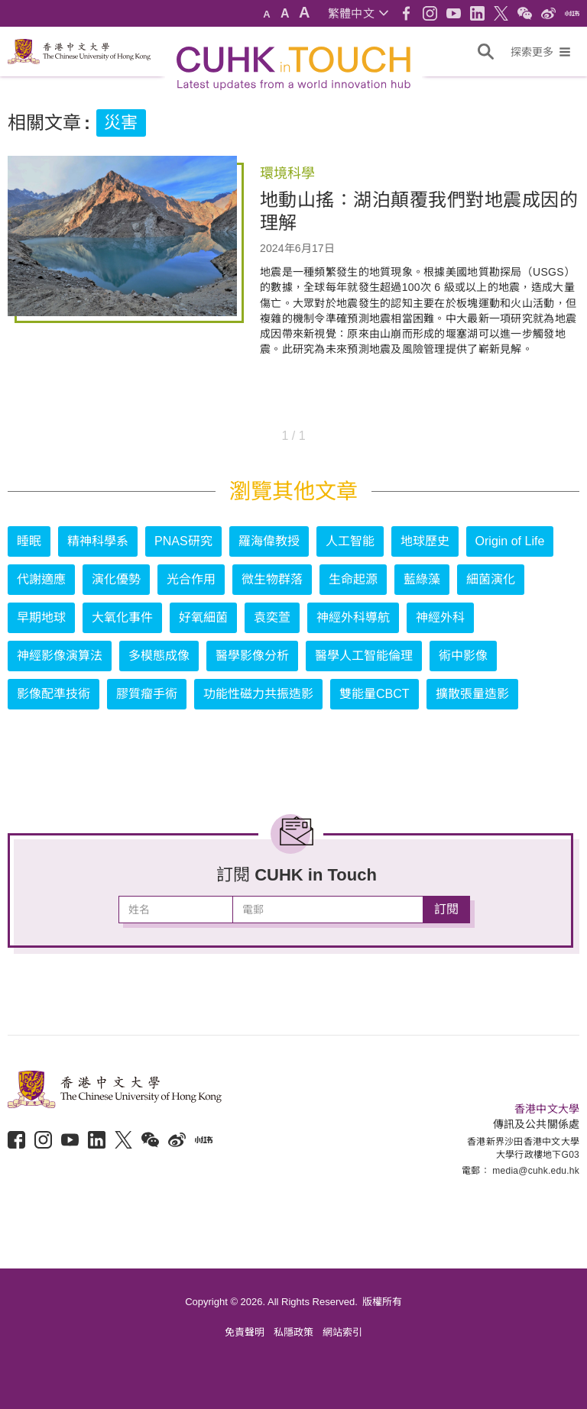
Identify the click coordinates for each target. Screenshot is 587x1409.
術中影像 (463, 655)
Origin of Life (510, 541)
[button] (358, 13)
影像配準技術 (53, 693)
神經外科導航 (353, 617)
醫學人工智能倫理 (364, 655)
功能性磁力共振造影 (258, 693)
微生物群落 (272, 579)
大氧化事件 (122, 617)
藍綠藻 (422, 579)
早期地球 (41, 617)
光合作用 (191, 579)
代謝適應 (41, 579)
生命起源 (353, 579)
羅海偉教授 (269, 541)
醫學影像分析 (252, 655)
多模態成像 (159, 655)
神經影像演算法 (59, 655)
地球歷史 (425, 541)
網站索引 (342, 1332)
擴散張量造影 (472, 693)
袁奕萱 (272, 617)
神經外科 (440, 617)
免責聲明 (244, 1332)
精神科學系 (97, 541)
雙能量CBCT (374, 693)
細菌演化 (490, 579)
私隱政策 (293, 1332)
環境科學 (287, 173)
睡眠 (29, 541)
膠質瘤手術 (146, 693)
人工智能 (350, 541)
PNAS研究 (183, 541)
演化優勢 (116, 579)
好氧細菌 (203, 617)
